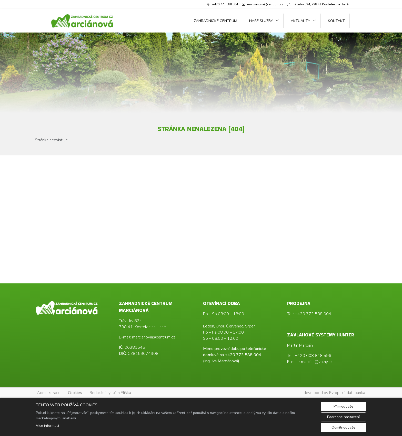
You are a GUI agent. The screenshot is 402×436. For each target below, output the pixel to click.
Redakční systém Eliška (110, 393)
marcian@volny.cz (316, 362)
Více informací (47, 425)
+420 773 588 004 (243, 355)
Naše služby (261, 20)
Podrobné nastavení (343, 416)
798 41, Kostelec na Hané (142, 327)
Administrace (49, 393)
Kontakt (336, 20)
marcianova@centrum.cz (153, 337)
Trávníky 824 (130, 321)
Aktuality (300, 20)
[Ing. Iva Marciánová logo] (82, 21)
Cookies (75, 393)
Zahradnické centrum (215, 20)
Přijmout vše (343, 406)
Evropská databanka (347, 393)
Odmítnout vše (343, 427)
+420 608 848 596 (313, 355)
